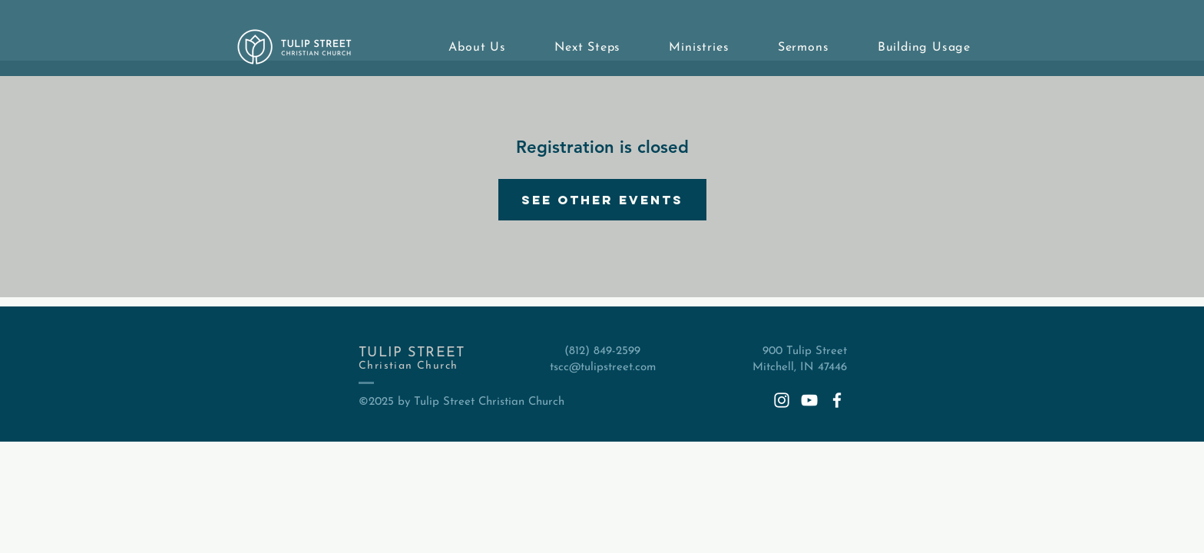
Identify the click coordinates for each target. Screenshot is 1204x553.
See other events (602, 199)
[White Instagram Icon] (782, 400)
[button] (464, 47)
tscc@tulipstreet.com (603, 367)
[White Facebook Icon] (837, 400)
